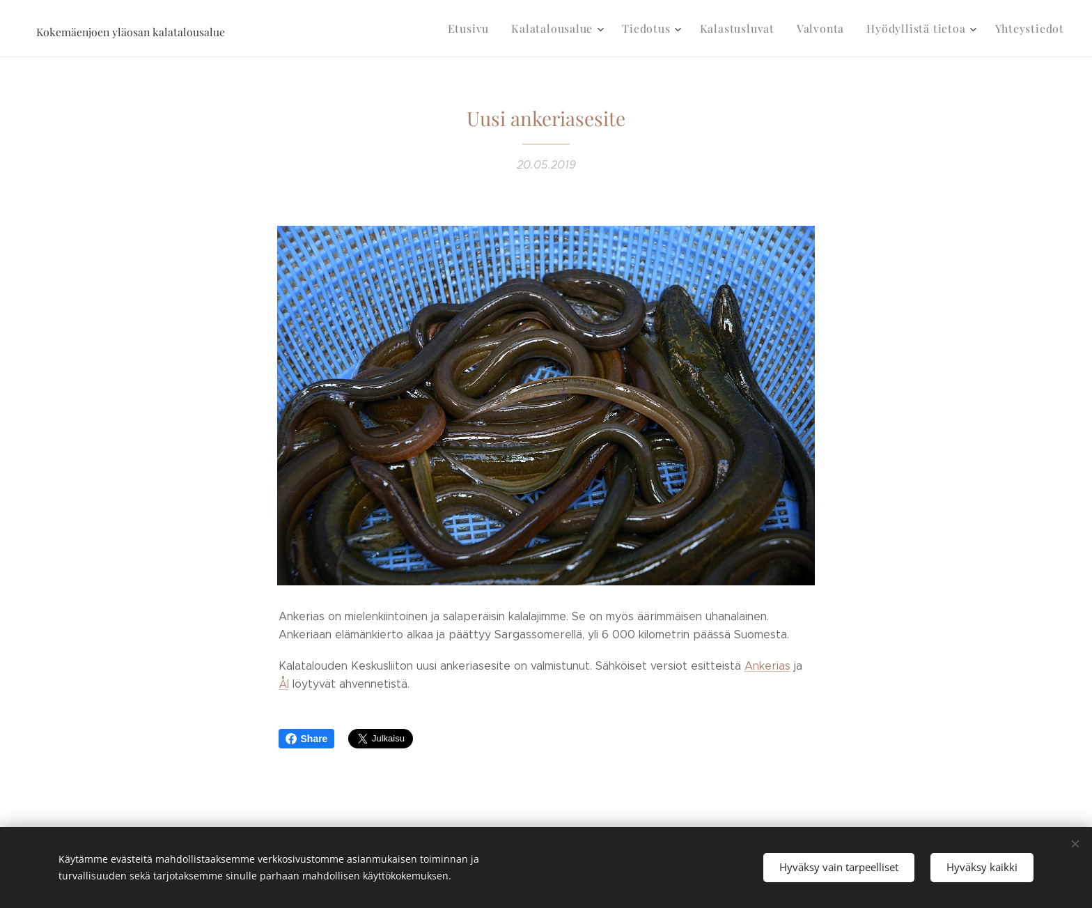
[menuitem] (495, 28)
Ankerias (767, 665)
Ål (284, 684)
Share (307, 738)
